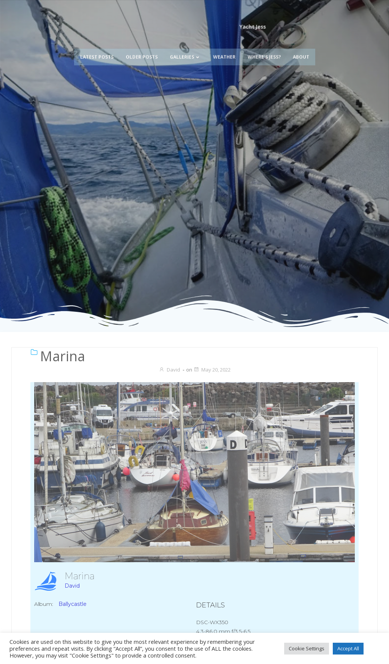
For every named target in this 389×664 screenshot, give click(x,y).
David (169, 369)
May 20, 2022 (212, 369)
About (301, 44)
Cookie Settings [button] (306, 648)
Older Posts (142, 44)
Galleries (185, 44)
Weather (224, 44)
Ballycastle (73, 604)
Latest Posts (97, 44)
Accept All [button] (348, 648)
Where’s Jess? (264, 44)
